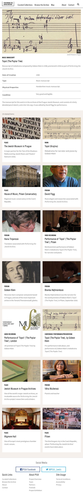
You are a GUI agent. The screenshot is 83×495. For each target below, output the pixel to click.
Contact (71, 4)
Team (31, 482)
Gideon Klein (9, 290)
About (64, 4)
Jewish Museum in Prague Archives (20, 388)
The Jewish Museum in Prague (17, 146)
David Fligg (50, 194)
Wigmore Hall (10, 436)
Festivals (32, 487)
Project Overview (35, 479)
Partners (32, 485)
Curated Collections (25, 4)
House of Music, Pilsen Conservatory (20, 194)
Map (52, 4)
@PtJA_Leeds (53, 469)
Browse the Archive (42, 4)
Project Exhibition (35, 490)
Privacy (58, 485)
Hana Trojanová (11, 239)
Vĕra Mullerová (52, 388)
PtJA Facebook (28, 469)
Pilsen (47, 436)
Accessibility (60, 482)
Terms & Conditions (63, 479)
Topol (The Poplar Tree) (12, 61)
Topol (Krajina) (51, 146)
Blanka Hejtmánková (54, 290)
